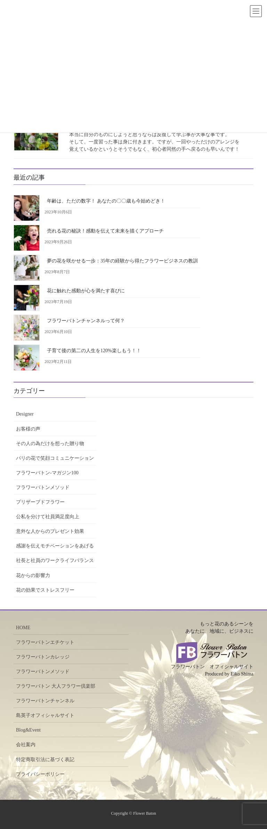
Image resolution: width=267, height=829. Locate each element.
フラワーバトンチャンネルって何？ (86, 320)
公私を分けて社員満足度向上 (47, 516)
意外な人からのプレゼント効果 (50, 531)
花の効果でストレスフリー (45, 590)
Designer (25, 414)
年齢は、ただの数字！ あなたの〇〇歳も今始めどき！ (106, 201)
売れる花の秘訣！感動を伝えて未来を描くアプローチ (105, 231)
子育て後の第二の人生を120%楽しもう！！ (94, 350)
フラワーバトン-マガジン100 (47, 472)
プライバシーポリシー (40, 774)
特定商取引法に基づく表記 (45, 759)
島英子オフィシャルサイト (45, 715)
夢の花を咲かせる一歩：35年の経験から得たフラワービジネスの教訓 (122, 260)
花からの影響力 (33, 575)
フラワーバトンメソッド (43, 487)
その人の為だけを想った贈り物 (50, 443)
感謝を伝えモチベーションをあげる (55, 545)
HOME (23, 627)
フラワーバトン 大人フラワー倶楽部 (55, 686)
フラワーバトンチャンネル (45, 700)
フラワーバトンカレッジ (43, 657)
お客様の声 (28, 429)
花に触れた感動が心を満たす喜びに (86, 290)
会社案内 (25, 744)
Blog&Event (28, 730)
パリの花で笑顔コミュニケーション (55, 458)
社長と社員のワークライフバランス (55, 560)
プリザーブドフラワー (40, 502)
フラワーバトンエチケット (45, 642)
